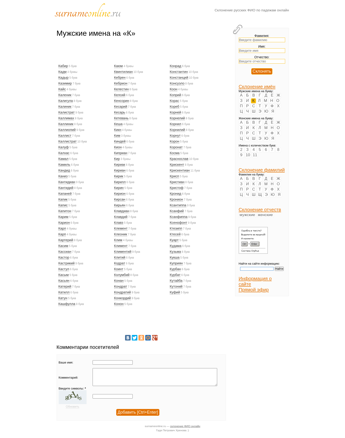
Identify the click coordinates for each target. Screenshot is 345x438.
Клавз (118, 222)
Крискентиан (180, 170)
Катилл (64, 292)
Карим (63, 217)
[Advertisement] (141, 52)
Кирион (120, 193)
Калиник (64, 106)
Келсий (119, 95)
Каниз (63, 176)
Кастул (63, 269)
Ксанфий (177, 211)
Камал (63, 159)
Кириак (119, 164)
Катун (63, 298)
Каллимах (66, 118)
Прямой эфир (254, 289)
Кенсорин (121, 101)
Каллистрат (67, 141)
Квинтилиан (123, 72)
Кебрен (120, 77)
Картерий (65, 240)
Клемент (121, 228)
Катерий (64, 286)
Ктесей (175, 234)
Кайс (62, 89)
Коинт (118, 269)
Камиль (64, 164)
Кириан (120, 170)
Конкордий (122, 298)
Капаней (65, 193)
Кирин (119, 188)
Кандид (64, 170)
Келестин (121, 89)
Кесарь (119, 112)
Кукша (175, 257)
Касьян (64, 280)
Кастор (63, 257)
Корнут (175, 135)
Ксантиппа (178, 205)
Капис (63, 205)
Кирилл (120, 182)
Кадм (62, 72)
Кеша (118, 124)
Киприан (120, 153)
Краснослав (179, 159)
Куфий (175, 292)
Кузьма (175, 251)
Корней (175, 112)
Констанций (179, 77)
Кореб (174, 106)
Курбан (175, 269)
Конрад (175, 66)
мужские (247, 215)
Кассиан (64, 251)
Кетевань (121, 118)
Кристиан (177, 182)
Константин (179, 72)
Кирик (118, 176)
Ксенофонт (178, 222)
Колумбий (122, 275)
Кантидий (66, 188)
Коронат (176, 147)
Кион (118, 147)
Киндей (120, 141)
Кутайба (176, 280)
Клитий (119, 257)
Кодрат (119, 263)
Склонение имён (257, 86)
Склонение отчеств (260, 209)
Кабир (63, 66)
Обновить (72, 410)
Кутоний (176, 286)
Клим (118, 240)
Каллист (64, 135)
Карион (64, 222)
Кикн (117, 130)
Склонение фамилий (262, 169)
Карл (62, 228)
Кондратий (122, 292)
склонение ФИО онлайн (185, 429)
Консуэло (177, 83)
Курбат (175, 275)
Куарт (174, 240)
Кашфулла (66, 304)
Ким (117, 135)
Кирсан (119, 199)
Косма (175, 153)
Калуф (63, 147)
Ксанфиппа (178, 217)
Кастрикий (66, 263)
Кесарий (120, 106)
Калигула (65, 101)
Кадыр (63, 77)
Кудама (175, 246)
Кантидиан (66, 182)
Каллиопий (67, 130)
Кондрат (120, 286)
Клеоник (120, 234)
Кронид (175, 193)
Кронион (176, 199)
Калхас (64, 153)
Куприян (176, 263)
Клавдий (121, 217)
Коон (173, 89)
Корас (174, 101)
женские (265, 215)
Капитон (64, 211)
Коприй (175, 95)
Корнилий (177, 130)
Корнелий (177, 118)
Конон (119, 304)
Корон (174, 141)
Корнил (175, 124)
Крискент (177, 164)
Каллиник (66, 124)
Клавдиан (121, 211)
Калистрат (66, 112)
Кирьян (120, 205)
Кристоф (177, 188)
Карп (62, 234)
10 (248, 155)
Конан (119, 280)
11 (255, 155)
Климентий (123, 251)
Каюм (118, 66)
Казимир (65, 83)
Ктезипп (176, 228)
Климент (121, 246)
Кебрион (121, 83)
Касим (63, 246)
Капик (63, 199)
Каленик (64, 95)
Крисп (174, 176)
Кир (117, 159)
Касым (63, 275)
